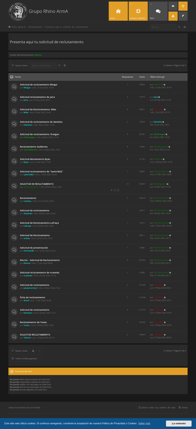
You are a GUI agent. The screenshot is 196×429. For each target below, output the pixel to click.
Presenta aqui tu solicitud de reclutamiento (46, 41)
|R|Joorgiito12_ (31, 187)
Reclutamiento (28, 198)
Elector (27, 263)
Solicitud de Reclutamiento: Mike (38, 109)
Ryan (26, 162)
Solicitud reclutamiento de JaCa (37, 97)
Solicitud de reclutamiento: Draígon (39, 134)
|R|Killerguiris (161, 146)
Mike (26, 112)
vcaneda (28, 275)
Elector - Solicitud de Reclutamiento (40, 260)
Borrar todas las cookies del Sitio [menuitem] (158, 407)
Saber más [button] (144, 423)
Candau (27, 201)
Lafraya (27, 225)
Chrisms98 (28, 250)
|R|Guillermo (30, 149)
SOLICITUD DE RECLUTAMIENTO (37, 183)
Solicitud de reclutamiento (34, 210)
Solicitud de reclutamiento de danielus (41, 121)
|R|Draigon (29, 137)
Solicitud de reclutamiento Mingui (38, 84)
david (26, 300)
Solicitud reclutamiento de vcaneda (39, 272)
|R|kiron (158, 159)
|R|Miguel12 (160, 183)
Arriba (185, 407)
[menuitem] (173, 6)
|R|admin (159, 109)
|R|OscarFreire (161, 171)
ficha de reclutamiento (32, 297)
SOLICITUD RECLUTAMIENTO (35, 334)
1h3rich (27, 337)
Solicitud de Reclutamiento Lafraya (39, 222)
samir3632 (28, 174)
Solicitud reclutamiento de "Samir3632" (41, 171)
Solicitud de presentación (34, 247)
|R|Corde (158, 84)
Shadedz (28, 213)
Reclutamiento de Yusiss (33, 322)
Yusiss (26, 325)
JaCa (26, 100)
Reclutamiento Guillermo (34, 146)
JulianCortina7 (30, 288)
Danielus (28, 124)
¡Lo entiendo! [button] (179, 423)
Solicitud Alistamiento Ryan (35, 159)
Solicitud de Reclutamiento (35, 235)
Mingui (27, 87)
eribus (27, 238)
